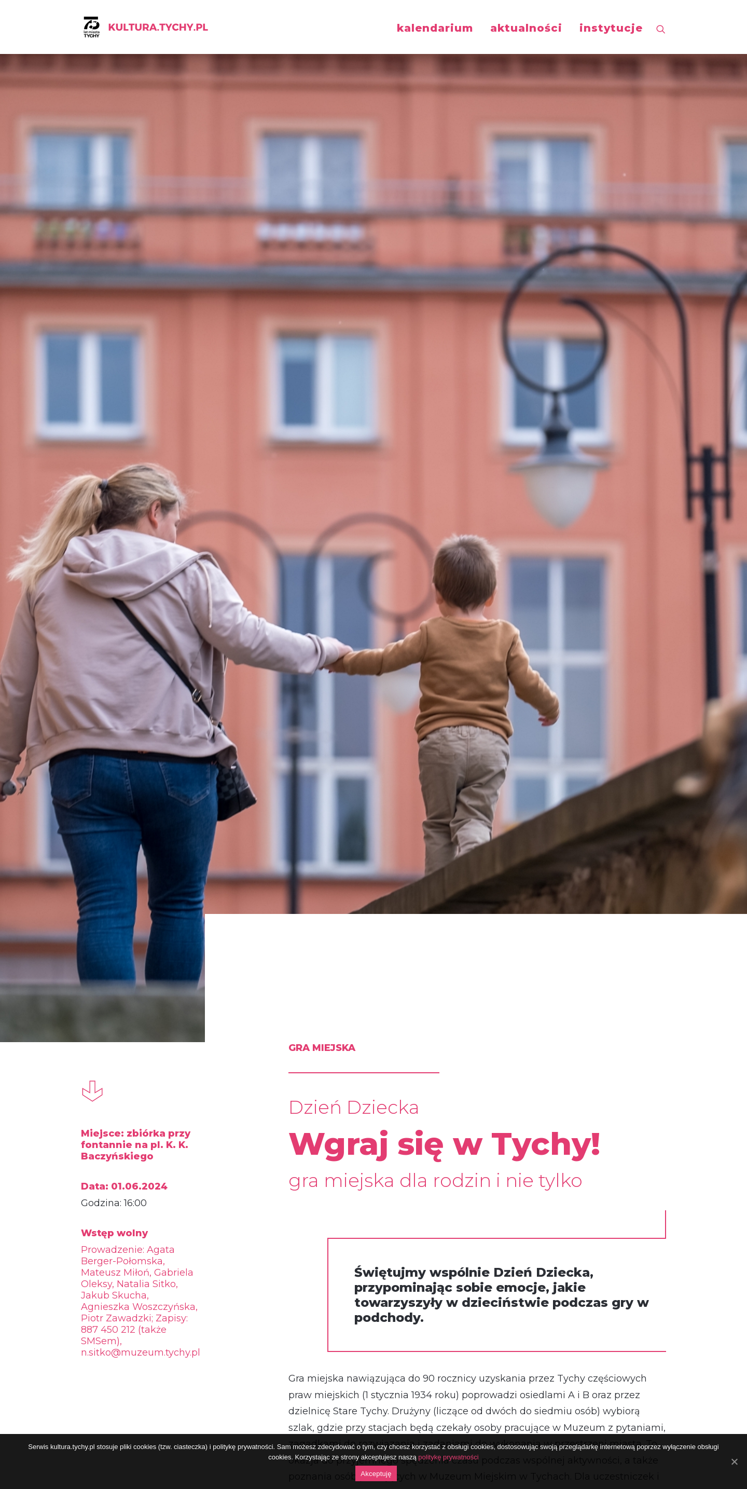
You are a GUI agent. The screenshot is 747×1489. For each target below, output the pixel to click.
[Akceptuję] (734, 1461)
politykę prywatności (448, 1457)
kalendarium (435, 28)
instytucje (611, 28)
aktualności (526, 28)
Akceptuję (376, 1474)
